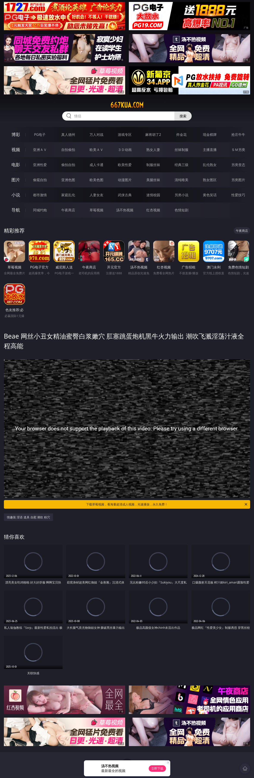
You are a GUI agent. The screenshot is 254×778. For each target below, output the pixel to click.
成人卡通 (96, 164)
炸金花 (181, 134)
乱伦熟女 (210, 164)
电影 (15, 165)
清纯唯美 (181, 179)
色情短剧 (181, 210)
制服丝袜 (153, 164)
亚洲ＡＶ (40, 149)
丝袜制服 (181, 149)
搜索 (183, 116)
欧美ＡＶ (96, 149)
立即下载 (157, 768)
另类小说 (181, 195)
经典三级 (181, 164)
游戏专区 (125, 134)
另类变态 (238, 164)
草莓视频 (96, 210)
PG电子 (40, 134)
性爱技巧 (238, 195)
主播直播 (210, 149)
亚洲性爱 (40, 164)
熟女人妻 (153, 149)
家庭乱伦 (68, 195)
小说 (15, 195)
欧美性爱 (125, 164)
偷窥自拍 (40, 179)
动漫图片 (125, 179)
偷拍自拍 (68, 164)
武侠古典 (125, 195)
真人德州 (68, 134)
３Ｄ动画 (125, 149)
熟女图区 (210, 179)
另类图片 (238, 179)
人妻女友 (96, 195)
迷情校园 (153, 195)
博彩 (15, 134)
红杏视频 (153, 210)
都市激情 (40, 195)
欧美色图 (96, 179)
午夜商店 (68, 210)
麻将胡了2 (153, 134)
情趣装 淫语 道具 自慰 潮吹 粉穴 (28, 517)
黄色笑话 (210, 195)
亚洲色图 (68, 179)
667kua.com (127, 105)
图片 (15, 180)
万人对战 (96, 134)
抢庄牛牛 (238, 134)
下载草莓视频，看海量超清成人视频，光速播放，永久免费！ (167, 504)
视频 (15, 149)
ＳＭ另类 (238, 149)
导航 (15, 210)
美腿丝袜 (153, 179)
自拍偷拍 (68, 149)
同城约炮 (40, 210)
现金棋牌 (210, 134)
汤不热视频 (124, 210)
